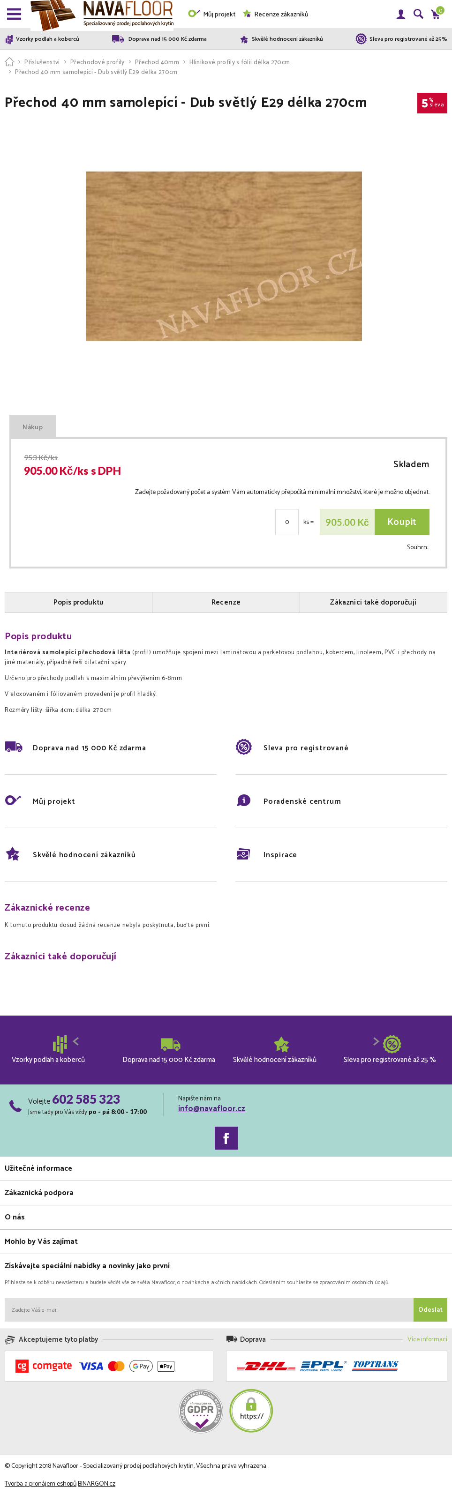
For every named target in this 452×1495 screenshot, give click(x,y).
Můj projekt (211, 14)
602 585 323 (86, 1098)
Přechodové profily (97, 62)
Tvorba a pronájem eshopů (40, 1484)
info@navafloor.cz (211, 1108)
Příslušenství (42, 62)
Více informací (427, 1339)
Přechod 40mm (157, 62)
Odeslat (430, 1310)
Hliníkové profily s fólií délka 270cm (239, 62)
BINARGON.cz (96, 1484)
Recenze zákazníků (275, 14)
